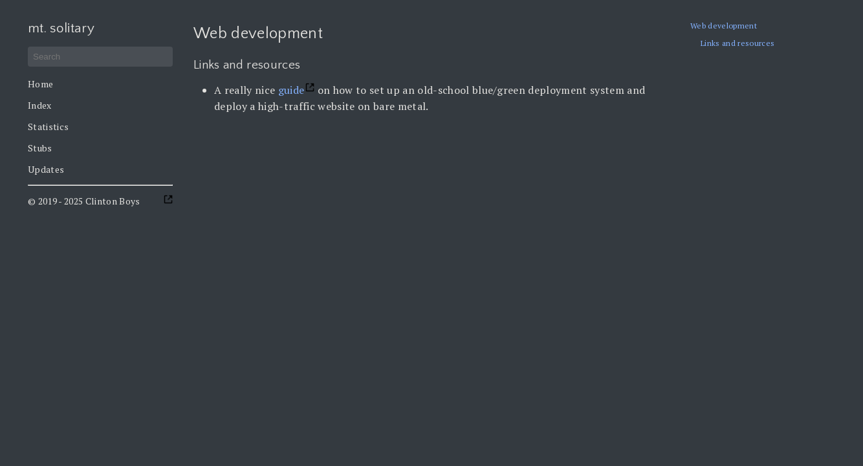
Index (40, 105)
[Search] (100, 57)
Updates (46, 169)
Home (40, 84)
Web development (723, 25)
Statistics (48, 126)
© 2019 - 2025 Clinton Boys (84, 201)
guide (291, 90)
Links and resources (737, 43)
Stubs (40, 148)
